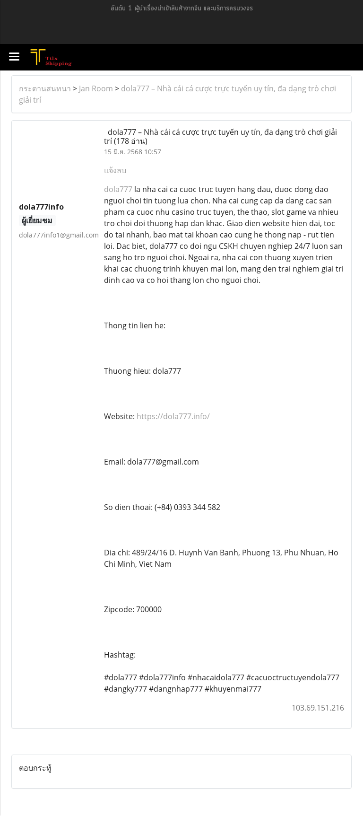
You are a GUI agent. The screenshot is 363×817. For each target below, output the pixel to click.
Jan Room (96, 88)
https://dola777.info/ (173, 416)
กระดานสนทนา (45, 88)
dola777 (119, 189)
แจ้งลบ (115, 170)
